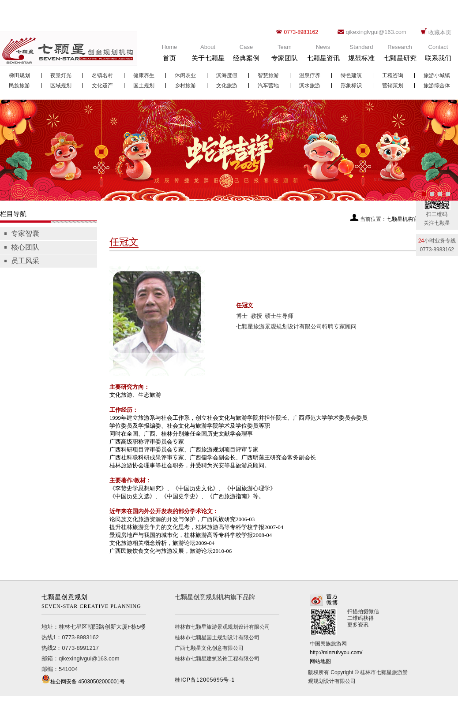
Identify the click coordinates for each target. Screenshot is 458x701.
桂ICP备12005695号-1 (205, 680)
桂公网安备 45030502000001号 (87, 682)
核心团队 (25, 247)
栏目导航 (13, 213)
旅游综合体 (437, 85)
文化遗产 (102, 85)
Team (285, 55)
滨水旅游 (309, 85)
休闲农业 (185, 75)
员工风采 (25, 261)
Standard (361, 55)
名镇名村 (102, 75)
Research (400, 55)
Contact (438, 55)
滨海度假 (226, 75)
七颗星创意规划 (93, 602)
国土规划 (143, 85)
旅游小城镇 (437, 75)
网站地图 (320, 661)
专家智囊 (25, 233)
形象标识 (351, 85)
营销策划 (392, 85)
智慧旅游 (268, 75)
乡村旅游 (185, 85)
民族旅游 (19, 85)
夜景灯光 (60, 75)
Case (246, 55)
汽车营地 (268, 85)
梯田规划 (19, 75)
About (208, 55)
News (323, 55)
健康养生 (143, 75)
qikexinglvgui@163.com (375, 32)
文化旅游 (226, 85)
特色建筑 (351, 75)
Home (169, 55)
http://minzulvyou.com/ (336, 652)
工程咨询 (392, 75)
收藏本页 (439, 32)
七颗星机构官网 (405, 219)
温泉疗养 (309, 75)
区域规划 (60, 85)
